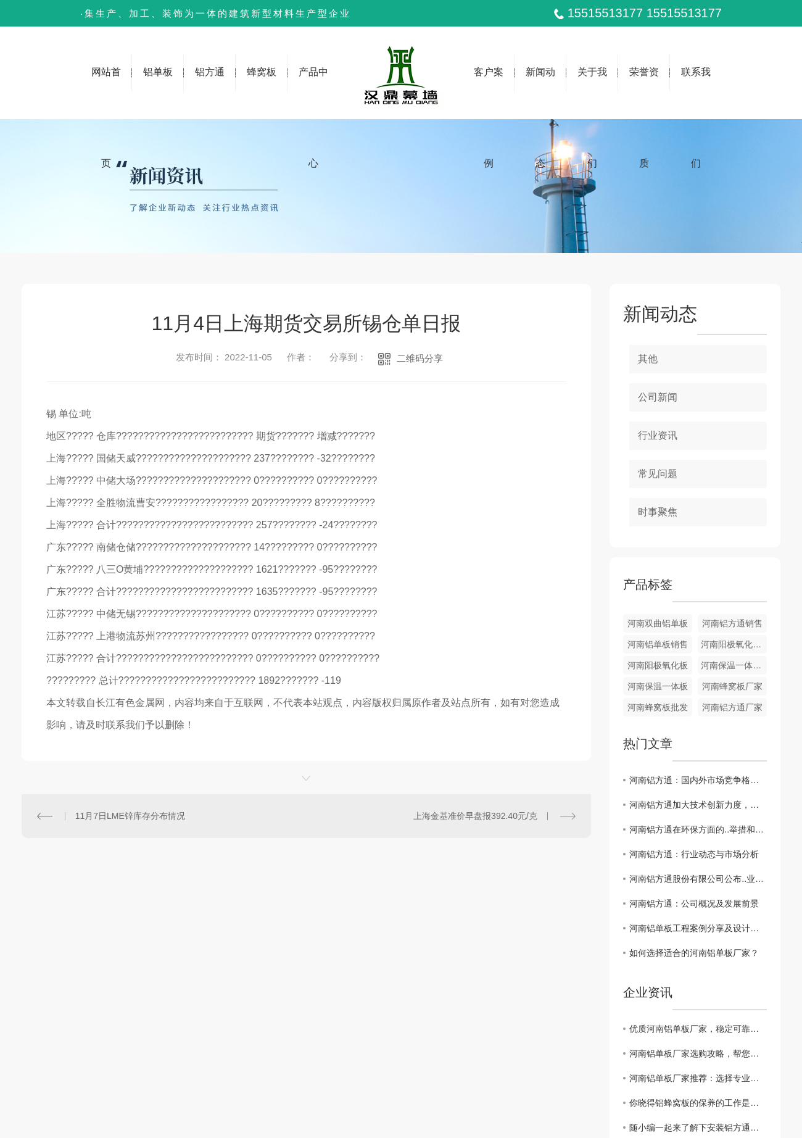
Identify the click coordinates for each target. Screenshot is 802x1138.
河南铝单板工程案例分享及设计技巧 (698, 928)
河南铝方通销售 (732, 623)
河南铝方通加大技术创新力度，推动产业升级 (698, 805)
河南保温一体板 (657, 686)
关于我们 (592, 93)
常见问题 (657, 473)
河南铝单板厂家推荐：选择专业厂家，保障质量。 (698, 1078)
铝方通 (210, 81)
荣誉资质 (644, 93)
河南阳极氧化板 (657, 665)
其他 (648, 359)
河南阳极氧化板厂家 (734, 644)
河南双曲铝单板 (657, 623)
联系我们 (696, 93)
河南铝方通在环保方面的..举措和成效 (698, 829)
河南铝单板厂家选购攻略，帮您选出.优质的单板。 (698, 1053)
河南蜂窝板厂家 (732, 686)
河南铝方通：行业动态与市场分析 (694, 854)
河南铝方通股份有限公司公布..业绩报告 (698, 879)
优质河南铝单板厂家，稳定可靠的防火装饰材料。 (698, 1029)
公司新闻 (657, 397)
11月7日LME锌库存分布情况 (130, 816)
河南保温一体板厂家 (734, 665)
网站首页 (106, 93)
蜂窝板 (261, 81)
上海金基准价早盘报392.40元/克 (475, 816)
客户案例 (488, 93)
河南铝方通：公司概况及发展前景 (694, 903)
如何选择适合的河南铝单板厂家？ (694, 953)
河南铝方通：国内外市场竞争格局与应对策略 (698, 780)
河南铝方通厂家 (732, 707)
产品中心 (313, 93)
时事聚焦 (657, 512)
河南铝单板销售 (657, 644)
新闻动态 (540, 93)
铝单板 (158, 81)
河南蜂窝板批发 (657, 707)
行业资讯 (657, 435)
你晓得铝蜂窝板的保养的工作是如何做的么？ (698, 1103)
